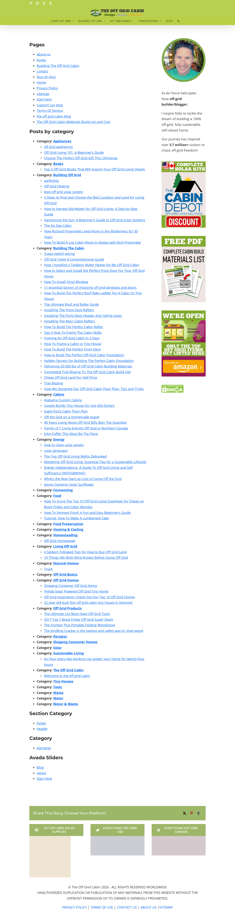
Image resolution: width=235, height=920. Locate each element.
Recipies (60, 636)
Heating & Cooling (68, 529)
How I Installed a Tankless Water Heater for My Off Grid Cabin (91, 265)
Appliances (62, 141)
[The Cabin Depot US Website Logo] (117, 837)
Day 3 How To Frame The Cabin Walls (73, 332)
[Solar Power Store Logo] (50, 837)
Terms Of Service (50, 110)
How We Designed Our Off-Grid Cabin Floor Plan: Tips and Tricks (94, 389)
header (42, 729)
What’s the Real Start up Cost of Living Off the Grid (83, 479)
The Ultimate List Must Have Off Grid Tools (77, 614)
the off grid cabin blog (54, 116)
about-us (43, 54)
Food (57, 495)
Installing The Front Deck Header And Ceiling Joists (83, 315)
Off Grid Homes (66, 580)
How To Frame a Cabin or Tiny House (72, 344)
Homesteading (65, 535)
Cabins (58, 394)
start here (44, 99)
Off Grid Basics (65, 574)
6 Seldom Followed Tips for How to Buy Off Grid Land (85, 552)
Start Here (44, 778)
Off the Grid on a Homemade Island (71, 417)
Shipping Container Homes (75, 642)
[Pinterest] (191, 813)
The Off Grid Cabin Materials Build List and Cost (73, 122)
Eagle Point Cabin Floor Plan (66, 411)
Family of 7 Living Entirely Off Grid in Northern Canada (86, 428)
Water (58, 698)
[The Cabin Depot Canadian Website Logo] (179, 837)
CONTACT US (127, 907)
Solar (57, 647)
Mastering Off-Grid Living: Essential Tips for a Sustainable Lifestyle (95, 462)
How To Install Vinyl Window (66, 282)
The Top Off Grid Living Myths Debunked (75, 456)
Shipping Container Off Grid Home (70, 585)
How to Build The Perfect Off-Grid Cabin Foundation (84, 355)
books (41, 60)
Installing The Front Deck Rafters (69, 310)
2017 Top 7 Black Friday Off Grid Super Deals (78, 619)
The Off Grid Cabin (68, 670)
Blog (40, 767)
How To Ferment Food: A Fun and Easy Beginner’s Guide (87, 512)
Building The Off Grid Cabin (58, 65)
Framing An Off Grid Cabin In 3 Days (72, 338)
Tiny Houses (63, 681)
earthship (51, 180)
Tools (57, 687)
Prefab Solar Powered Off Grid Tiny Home (76, 591)
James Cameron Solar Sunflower (69, 484)
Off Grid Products (67, 608)
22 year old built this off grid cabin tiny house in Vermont (88, 602)
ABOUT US (148, 907)
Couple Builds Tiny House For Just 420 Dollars (79, 405)
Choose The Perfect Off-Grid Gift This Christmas (81, 158)
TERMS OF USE (102, 907)
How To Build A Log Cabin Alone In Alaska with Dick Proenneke (92, 242)
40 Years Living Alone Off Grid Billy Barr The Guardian (85, 422)
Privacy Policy (47, 88)
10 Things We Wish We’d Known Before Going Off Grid (86, 557)
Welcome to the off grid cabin (67, 676)
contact (42, 71)
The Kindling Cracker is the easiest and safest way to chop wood (93, 630)
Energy (58, 439)
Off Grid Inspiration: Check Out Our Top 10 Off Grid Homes (89, 597)
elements (44, 748)
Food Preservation (68, 524)
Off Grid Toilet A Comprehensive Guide (74, 259)
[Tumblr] (198, 813)
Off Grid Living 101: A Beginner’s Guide (74, 152)
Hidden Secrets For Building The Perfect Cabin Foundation (89, 360)
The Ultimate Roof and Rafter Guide (71, 304)
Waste (58, 692)
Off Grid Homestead (59, 541)
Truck (48, 569)
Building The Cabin (68, 248)
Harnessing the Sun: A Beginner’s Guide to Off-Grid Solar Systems (94, 220)
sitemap (43, 94)
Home (41, 82)
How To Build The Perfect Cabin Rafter (73, 327)
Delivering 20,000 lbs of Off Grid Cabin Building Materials (88, 366)
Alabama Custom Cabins (63, 400)
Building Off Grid (67, 175)
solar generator (56, 450)
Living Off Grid (65, 546)
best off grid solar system (63, 192)
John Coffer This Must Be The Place (71, 433)
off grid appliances (58, 147)
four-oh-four (46, 77)
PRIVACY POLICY (74, 907)
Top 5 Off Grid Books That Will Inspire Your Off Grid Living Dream (94, 169)
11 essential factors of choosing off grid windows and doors (90, 287)
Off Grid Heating (56, 186)
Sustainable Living (68, 653)
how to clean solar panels (64, 445)
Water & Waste (65, 704)
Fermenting (63, 490)
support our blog (50, 105)
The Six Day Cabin (58, 225)
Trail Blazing (53, 383)
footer (41, 723)
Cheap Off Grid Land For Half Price (70, 377)
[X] (184, 813)
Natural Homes (66, 563)
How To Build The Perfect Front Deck (72, 349)
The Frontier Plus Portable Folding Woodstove (79, 625)
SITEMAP (166, 907)
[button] (178, 21)
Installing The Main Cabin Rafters (69, 321)
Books (58, 163)
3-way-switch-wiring (59, 253)
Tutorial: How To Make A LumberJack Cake (76, 518)
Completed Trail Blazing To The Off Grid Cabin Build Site (87, 372)
